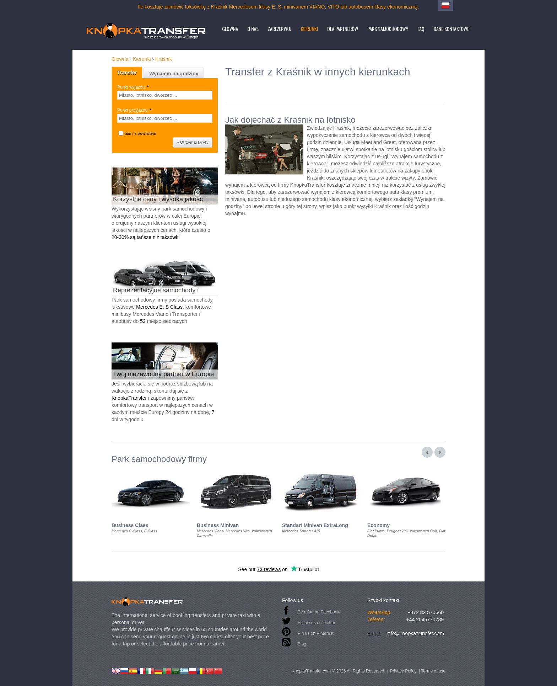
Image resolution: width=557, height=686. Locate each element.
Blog (302, 644)
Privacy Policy (403, 671)
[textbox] (164, 95)
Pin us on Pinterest (316, 633)
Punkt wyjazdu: (133, 87)
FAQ (420, 28)
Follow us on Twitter (316, 622)
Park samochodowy (387, 28)
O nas (253, 28)
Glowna (230, 28)
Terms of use (433, 671)
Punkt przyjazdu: (135, 110)
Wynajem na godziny (173, 73)
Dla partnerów (342, 28)
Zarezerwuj (279, 28)
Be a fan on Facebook (318, 612)
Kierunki (309, 28)
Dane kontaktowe (451, 28)
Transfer (127, 72)
